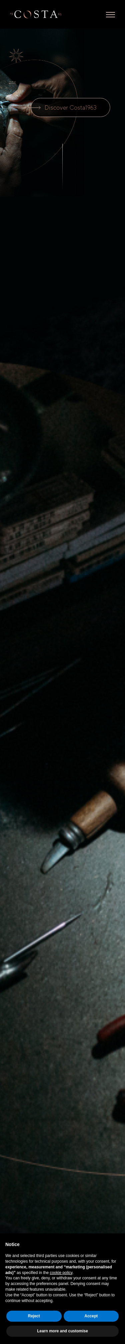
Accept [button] (91, 1316)
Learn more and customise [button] (62, 1331)
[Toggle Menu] (110, 14)
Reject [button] (34, 1316)
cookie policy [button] (61, 1272)
